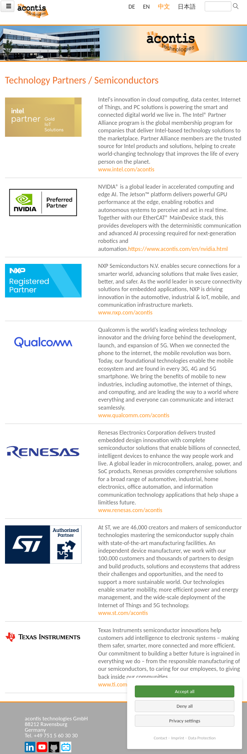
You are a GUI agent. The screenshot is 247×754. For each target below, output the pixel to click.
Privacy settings (184, 721)
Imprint (177, 737)
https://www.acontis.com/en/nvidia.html (178, 249)
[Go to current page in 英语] (146, 7)
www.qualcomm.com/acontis (133, 415)
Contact (160, 737)
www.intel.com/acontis (126, 169)
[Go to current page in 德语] (131, 7)
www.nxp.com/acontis (125, 312)
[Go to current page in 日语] (187, 7)
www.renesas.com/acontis (130, 510)
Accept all (184, 691)
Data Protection (201, 737)
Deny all (184, 706)
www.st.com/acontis (123, 613)
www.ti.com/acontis (122, 684)
